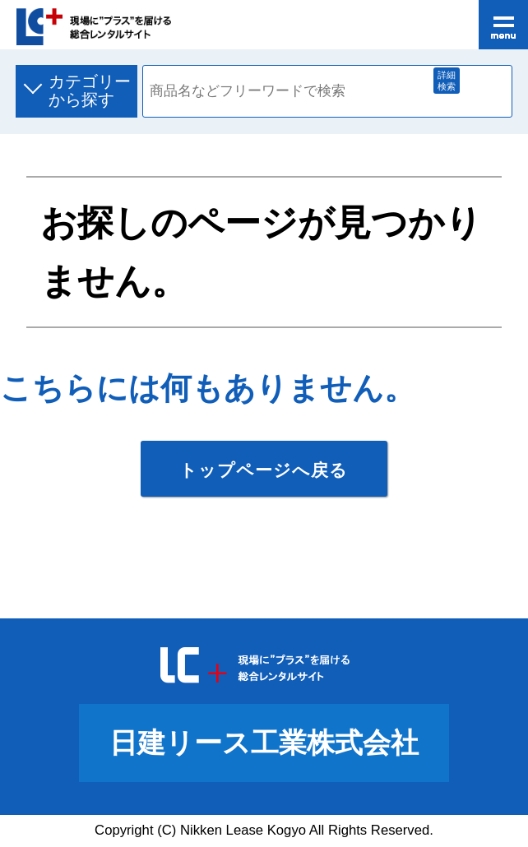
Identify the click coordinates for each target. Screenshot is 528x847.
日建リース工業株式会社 (264, 742)
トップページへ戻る (263, 470)
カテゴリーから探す (90, 90)
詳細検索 (447, 80)
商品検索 (483, 91)
